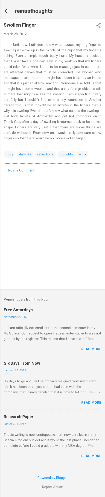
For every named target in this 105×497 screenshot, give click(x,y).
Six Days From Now (22, 363)
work (82, 154)
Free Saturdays (18, 309)
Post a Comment (21, 170)
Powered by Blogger (53, 478)
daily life (25, 154)
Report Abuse (52, 487)
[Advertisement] (52, 229)
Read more (91, 349)
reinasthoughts (34, 11)
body (9, 154)
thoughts (66, 154)
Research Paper (18, 416)
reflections (45, 154)
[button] (98, 26)
